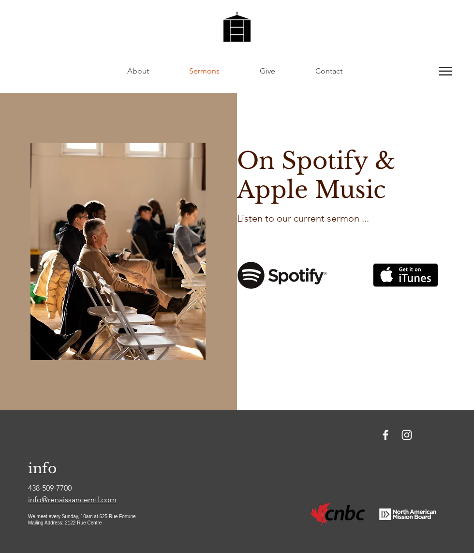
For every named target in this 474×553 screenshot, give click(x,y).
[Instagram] (407, 435)
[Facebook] (385, 435)
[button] (445, 71)
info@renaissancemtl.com (72, 499)
